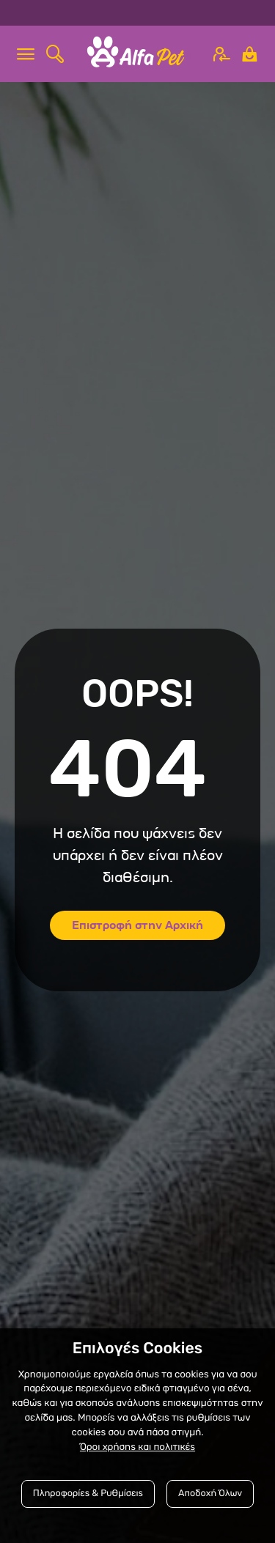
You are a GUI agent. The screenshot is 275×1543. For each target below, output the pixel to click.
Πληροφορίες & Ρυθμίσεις (88, 1493)
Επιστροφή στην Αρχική (137, 925)
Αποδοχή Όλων (210, 1493)
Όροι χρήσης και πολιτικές (137, 1447)
